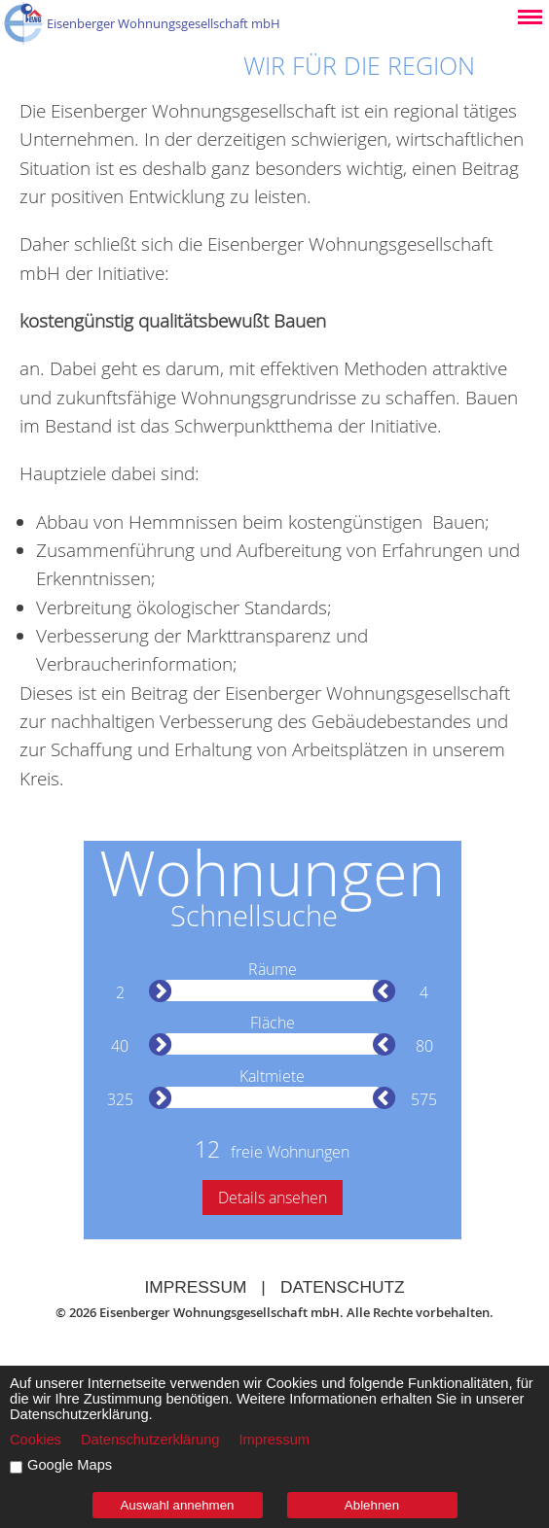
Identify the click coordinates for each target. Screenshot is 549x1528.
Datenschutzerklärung (150, 1439)
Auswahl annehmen (177, 1505)
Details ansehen (272, 1197)
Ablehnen (372, 1505)
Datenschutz (342, 1287)
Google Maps (69, 1465)
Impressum (195, 1287)
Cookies (35, 1439)
